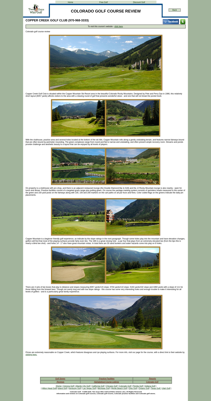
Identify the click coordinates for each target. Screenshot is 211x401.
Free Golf (103, 2)
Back (174, 10)
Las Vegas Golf (89, 388)
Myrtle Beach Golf (119, 388)
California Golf (98, 386)
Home (70, 2)
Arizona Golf (68, 386)
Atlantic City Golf (82, 386)
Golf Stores (60, 378)
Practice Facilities (107, 378)
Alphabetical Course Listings (106, 382)
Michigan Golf (104, 388)
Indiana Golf (150, 386)
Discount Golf (139, 2)
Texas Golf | (156, 388)
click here (118, 26)
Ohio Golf (133, 388)
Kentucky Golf (75, 388)
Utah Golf (166, 388)
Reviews (60, 382)
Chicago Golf (111, 386)
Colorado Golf (152, 382)
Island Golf (62, 388)
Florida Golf (138, 386)
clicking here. (31, 354)
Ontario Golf (144, 388)
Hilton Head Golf (49, 388)
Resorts (152, 378)
